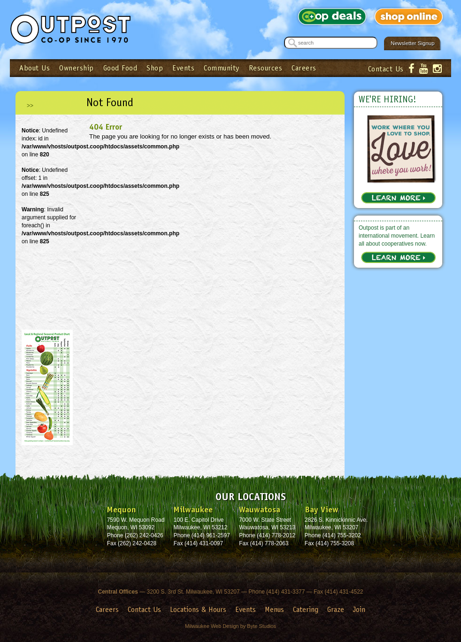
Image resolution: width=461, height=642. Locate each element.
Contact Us (386, 68)
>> (30, 105)
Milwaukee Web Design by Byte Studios (230, 626)
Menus (274, 609)
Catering (305, 609)
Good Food (120, 67)
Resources (266, 67)
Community (221, 67)
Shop (154, 67)
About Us (34, 67)
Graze (335, 609)
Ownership (76, 67)
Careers (304, 67)
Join (359, 609)
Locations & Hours (198, 609)
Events (183, 67)
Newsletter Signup (412, 43)
